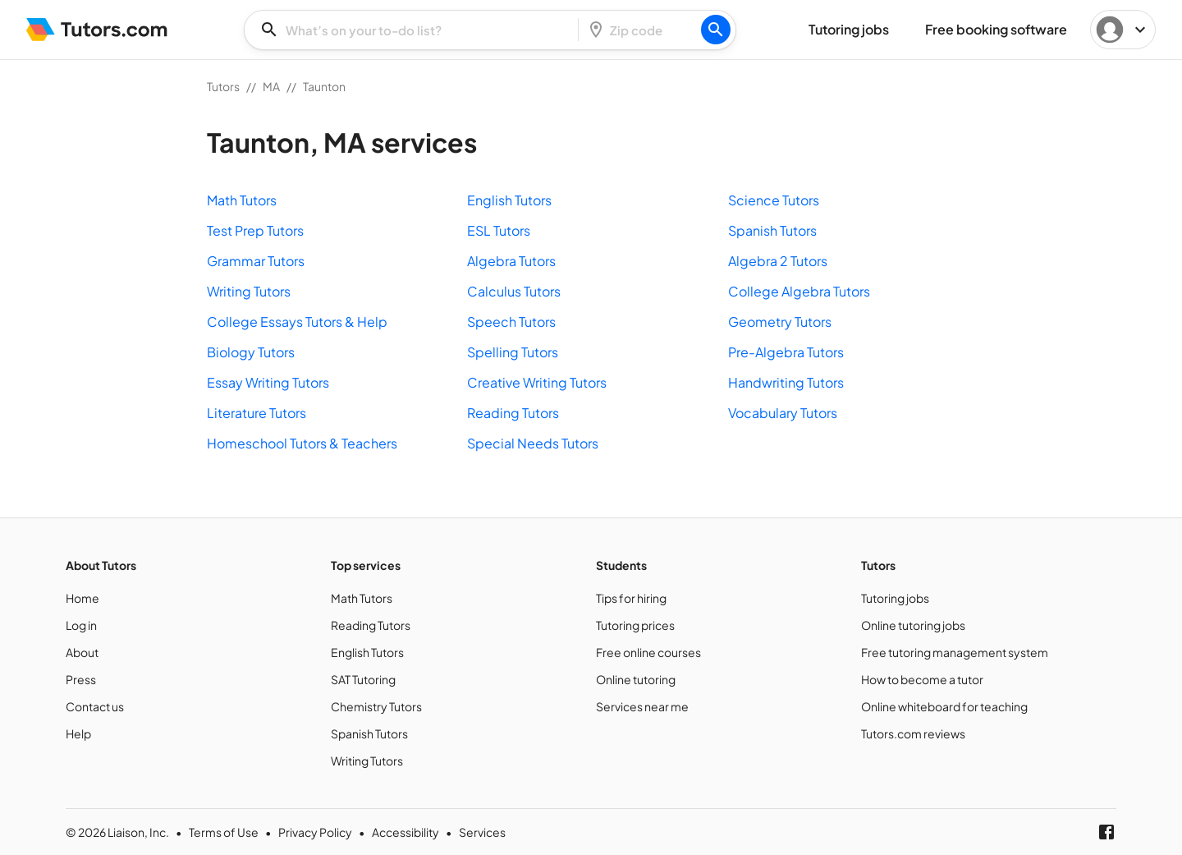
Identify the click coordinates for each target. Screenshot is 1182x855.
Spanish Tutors (772, 230)
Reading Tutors (513, 412)
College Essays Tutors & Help (297, 321)
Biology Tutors (251, 352)
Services (482, 832)
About (82, 652)
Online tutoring (636, 679)
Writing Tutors (249, 291)
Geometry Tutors (780, 321)
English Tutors (509, 200)
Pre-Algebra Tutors (786, 352)
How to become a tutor (922, 679)
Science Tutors (773, 200)
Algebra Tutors (511, 260)
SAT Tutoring (363, 679)
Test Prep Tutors (255, 230)
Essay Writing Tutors (268, 382)
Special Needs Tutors (532, 443)
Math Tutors (242, 200)
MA (271, 86)
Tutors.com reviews (913, 733)
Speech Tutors (511, 321)
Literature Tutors (256, 412)
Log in (81, 625)
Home (82, 598)
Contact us (95, 706)
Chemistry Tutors (376, 706)
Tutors (223, 86)
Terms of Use (224, 832)
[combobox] (416, 30)
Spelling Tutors (512, 352)
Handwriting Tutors (786, 382)
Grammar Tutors (256, 260)
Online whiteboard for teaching (944, 706)
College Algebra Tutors (799, 291)
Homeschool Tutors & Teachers (302, 443)
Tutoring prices (635, 625)
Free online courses (648, 652)
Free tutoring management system (954, 652)
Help (78, 733)
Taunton (324, 86)
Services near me (642, 706)
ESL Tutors (498, 230)
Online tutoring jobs (913, 625)
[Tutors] (97, 29)
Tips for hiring (631, 598)
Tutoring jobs (895, 598)
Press (81, 679)
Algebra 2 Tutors (777, 260)
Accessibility (405, 832)
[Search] (716, 29)
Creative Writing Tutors (537, 382)
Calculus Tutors (514, 291)
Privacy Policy (315, 832)
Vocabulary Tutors (782, 412)
